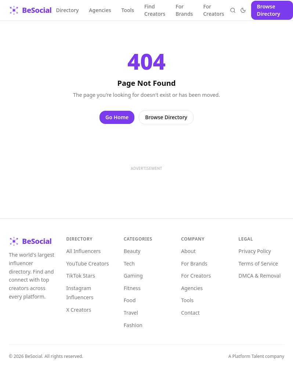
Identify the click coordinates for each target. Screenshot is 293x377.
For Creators (213, 10)
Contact (190, 312)
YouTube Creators (87, 263)
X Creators (78, 309)
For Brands (184, 10)
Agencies (100, 10)
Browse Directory (268, 10)
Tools (128, 10)
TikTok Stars (80, 275)
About (188, 251)
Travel (131, 312)
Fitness (132, 288)
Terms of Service (258, 263)
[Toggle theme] (243, 10)
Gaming (133, 275)
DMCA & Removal (260, 275)
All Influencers (83, 251)
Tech (129, 263)
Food (130, 300)
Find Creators (154, 10)
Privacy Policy (255, 251)
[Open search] (233, 10)
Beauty (132, 251)
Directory (67, 10)
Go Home (117, 117)
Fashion (133, 325)
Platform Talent (248, 356)
